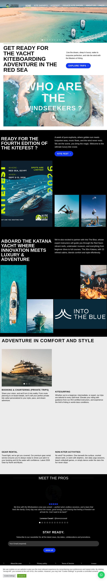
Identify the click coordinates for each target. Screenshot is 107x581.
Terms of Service (68, 563)
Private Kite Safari (73, 5)
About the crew (16, 563)
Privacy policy (42, 563)
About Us (91, 5)
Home (28, 5)
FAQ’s (101, 5)
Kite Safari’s (41, 5)
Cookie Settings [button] (9, 576)
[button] (53, 118)
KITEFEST (55, 5)
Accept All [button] (21, 576)
